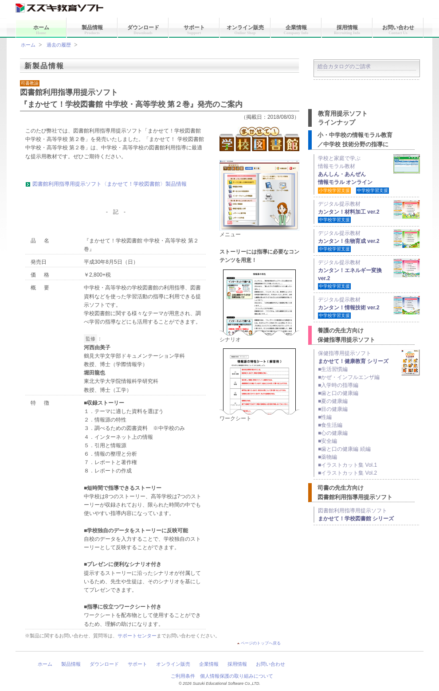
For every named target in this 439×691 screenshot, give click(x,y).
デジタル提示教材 (369, 211)
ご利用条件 (183, 676)
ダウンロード (143, 29)
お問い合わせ (398, 29)
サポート (194, 29)
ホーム (41, 29)
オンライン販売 (245, 29)
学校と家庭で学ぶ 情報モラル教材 (353, 174)
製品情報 (92, 29)
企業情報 (296, 29)
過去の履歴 (59, 44)
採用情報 (347, 29)
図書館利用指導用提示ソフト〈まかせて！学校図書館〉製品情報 (109, 184)
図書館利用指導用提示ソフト (356, 515)
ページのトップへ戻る (261, 643)
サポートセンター (137, 635)
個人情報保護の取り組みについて (236, 676)
